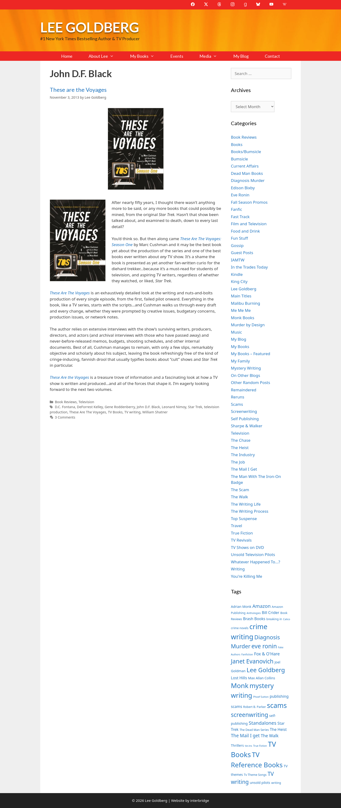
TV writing (132, 412)
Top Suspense (244, 518)
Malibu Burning (245, 303)
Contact (272, 56)
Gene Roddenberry (120, 407)
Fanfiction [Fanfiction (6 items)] (247, 654)
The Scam (240, 489)
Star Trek (195, 407)
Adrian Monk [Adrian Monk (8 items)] (241, 606)
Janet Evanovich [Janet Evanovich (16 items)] (252, 661)
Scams (237, 404)
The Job (238, 462)
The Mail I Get (244, 469)
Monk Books (242, 317)
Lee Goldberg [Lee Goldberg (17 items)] (266, 670)
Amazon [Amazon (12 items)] (261, 606)
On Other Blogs (245, 375)
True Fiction (242, 533)
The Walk (239, 496)
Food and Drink (245, 231)
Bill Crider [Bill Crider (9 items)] (270, 612)
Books (236, 144)
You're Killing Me (246, 576)
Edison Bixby (243, 187)
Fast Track (240, 216)
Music (236, 332)
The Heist (240, 447)
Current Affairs (245, 166)
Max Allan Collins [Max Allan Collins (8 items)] (261, 678)
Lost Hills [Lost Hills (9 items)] (239, 677)
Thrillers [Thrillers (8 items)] (237, 745)
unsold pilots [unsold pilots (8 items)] (260, 782)
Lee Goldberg (89, 27)
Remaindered (243, 390)
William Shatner (155, 412)
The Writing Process (249, 511)
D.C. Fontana (65, 407)
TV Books (115, 412)
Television (86, 402)
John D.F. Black (148, 407)
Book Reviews (66, 402)
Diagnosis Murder (248, 180)
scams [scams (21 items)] (277, 705)
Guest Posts (242, 252)
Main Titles (241, 296)
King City (239, 281)
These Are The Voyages (87, 412)
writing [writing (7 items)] (276, 783)
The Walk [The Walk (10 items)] (269, 735)
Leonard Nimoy (174, 407)
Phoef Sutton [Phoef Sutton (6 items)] (261, 696)
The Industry (243, 454)
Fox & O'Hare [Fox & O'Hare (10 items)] (267, 654)
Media (212, 56)
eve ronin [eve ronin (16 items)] (264, 646)
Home (66, 56)
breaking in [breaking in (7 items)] (274, 619)
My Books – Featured (250, 353)
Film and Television (249, 223)
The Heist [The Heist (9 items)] (278, 729)
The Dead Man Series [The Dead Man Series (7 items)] (254, 730)
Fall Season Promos (249, 202)
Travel (236, 525)
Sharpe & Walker (246, 425)
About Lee (105, 56)
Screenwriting (244, 411)
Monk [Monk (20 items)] (239, 685)
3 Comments (65, 417)
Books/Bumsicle (246, 151)
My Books (146, 56)
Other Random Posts (250, 382)
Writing (238, 569)
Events (176, 56)
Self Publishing (245, 418)
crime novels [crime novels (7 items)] (239, 628)
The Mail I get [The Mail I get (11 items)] (245, 736)
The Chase (240, 440)
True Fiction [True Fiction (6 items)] (260, 745)
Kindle (237, 274)
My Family (240, 361)
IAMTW (237, 260)
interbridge (199, 800)
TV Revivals (241, 540)
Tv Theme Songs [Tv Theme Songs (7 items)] (255, 775)
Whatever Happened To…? (255, 562)
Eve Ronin (240, 195)
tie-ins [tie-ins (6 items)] (248, 745)
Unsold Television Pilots (253, 554)
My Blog (241, 56)
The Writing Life (246, 504)
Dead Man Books (247, 173)
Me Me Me (241, 310)
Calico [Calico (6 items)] (286, 619)
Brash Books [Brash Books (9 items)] (254, 618)
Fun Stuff (239, 238)
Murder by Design (248, 324)
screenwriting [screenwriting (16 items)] (249, 715)
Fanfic (236, 209)
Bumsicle (239, 159)
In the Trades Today (249, 267)
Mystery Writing (246, 368)
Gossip (237, 245)
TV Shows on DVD (247, 547)
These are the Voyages (78, 89)
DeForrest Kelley (90, 407)
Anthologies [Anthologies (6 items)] (254, 613)
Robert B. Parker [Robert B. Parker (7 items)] (254, 707)
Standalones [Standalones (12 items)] (262, 723)
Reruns (237, 397)
